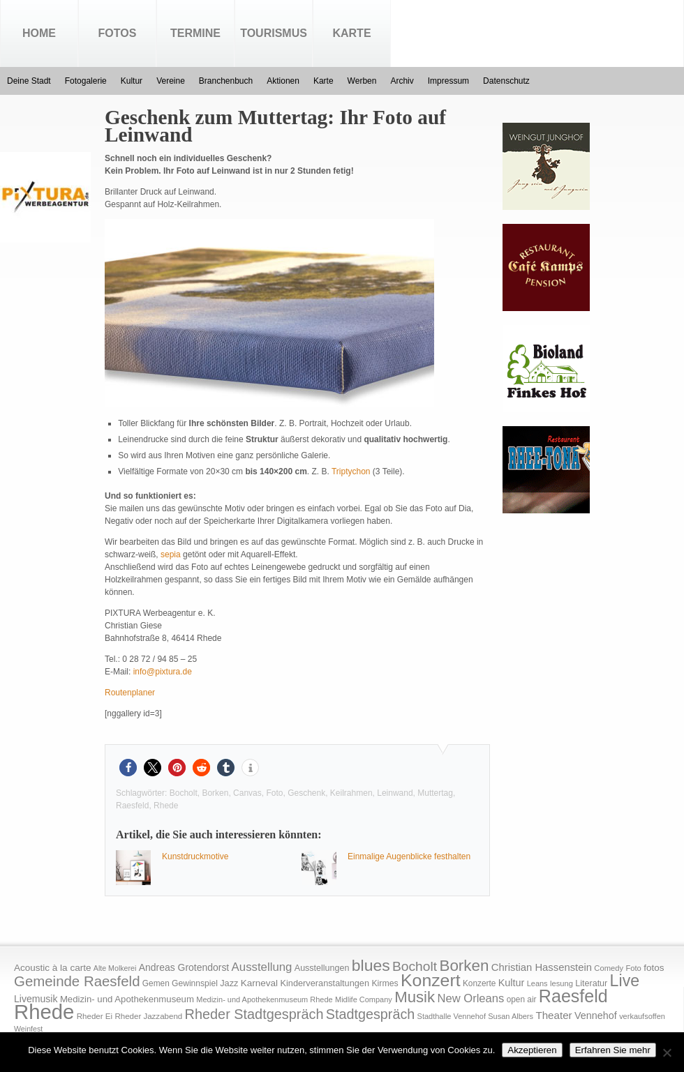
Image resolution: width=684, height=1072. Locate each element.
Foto (274, 793)
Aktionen (283, 81)
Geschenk (306, 793)
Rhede (166, 805)
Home (39, 33)
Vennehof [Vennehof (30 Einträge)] (595, 1015)
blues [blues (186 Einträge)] (371, 965)
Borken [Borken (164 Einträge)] (464, 965)
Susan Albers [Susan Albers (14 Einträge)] (510, 1016)
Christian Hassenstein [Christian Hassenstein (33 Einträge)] (541, 967)
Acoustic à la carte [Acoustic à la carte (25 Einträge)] (52, 967)
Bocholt (184, 793)
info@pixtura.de (162, 672)
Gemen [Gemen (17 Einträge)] (156, 983)
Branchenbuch (226, 81)
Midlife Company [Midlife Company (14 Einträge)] (363, 999)
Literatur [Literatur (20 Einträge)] (591, 983)
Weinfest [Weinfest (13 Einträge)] (28, 1029)
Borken (215, 793)
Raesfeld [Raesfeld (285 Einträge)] (573, 996)
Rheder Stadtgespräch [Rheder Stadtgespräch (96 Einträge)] (254, 1014)
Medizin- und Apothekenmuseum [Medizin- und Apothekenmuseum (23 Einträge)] (127, 999)
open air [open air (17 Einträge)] (522, 999)
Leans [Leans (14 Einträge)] (537, 983)
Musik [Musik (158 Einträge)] (414, 997)
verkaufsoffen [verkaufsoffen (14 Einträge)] (642, 1016)
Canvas (247, 793)
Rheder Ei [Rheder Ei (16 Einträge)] (94, 1016)
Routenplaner (130, 692)
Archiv (401, 81)
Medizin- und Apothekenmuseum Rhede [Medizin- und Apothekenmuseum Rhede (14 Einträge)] (264, 999)
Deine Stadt (29, 81)
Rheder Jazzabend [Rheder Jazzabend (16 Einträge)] (148, 1016)
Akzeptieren (531, 1050)
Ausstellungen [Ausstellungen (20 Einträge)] (322, 968)
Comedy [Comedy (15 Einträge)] (608, 968)
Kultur (131, 81)
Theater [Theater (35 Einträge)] (553, 1015)
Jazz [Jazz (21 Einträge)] (229, 983)
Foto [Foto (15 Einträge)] (633, 968)
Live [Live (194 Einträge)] (625, 981)
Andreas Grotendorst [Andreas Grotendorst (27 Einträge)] (184, 967)
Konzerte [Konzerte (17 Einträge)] (479, 983)
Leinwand (394, 793)
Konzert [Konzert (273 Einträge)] (431, 980)
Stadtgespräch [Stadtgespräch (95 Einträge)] (370, 1014)
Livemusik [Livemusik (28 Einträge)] (36, 998)
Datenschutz (506, 81)
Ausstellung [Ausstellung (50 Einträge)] (262, 967)
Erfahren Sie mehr (612, 1050)
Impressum (448, 81)
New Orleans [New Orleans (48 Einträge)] (470, 998)
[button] (128, 767)
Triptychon (351, 471)
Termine (195, 33)
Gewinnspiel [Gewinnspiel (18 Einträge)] (195, 983)
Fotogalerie (86, 81)
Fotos (117, 33)
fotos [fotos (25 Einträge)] (654, 967)
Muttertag (435, 793)
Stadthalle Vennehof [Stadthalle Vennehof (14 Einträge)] (451, 1016)
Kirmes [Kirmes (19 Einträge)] (384, 983)
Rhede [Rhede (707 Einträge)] (44, 1011)
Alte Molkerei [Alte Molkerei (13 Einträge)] (115, 968)
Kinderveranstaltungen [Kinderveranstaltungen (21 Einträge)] (324, 983)
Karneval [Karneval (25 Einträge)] (259, 983)
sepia (171, 554)
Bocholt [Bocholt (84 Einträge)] (414, 966)
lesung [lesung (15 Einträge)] (561, 983)
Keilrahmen (351, 793)
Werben (362, 81)
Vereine (170, 81)
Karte (351, 33)
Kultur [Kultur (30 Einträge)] (511, 982)
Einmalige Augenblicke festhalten (409, 856)
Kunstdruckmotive (195, 856)
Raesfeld (132, 805)
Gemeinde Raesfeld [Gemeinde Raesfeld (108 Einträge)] (77, 981)
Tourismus (273, 33)
